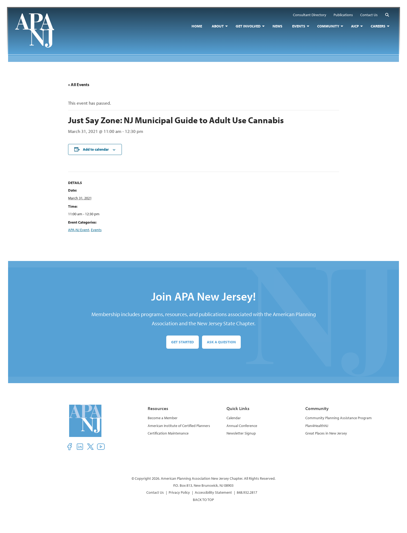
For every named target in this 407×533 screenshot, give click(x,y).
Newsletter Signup (241, 433)
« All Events (78, 84)
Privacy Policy (179, 492)
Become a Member (163, 417)
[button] (386, 15)
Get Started (182, 342)
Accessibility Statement (213, 492)
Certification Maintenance (168, 433)
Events (96, 229)
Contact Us (155, 492)
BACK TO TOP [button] (203, 499)
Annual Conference (241, 425)
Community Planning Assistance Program (338, 417)
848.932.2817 (247, 492)
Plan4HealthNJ (316, 425)
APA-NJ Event (78, 229)
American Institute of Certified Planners (179, 425)
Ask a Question (221, 342)
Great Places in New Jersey (326, 433)
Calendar (233, 417)
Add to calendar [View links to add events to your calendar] (96, 149)
